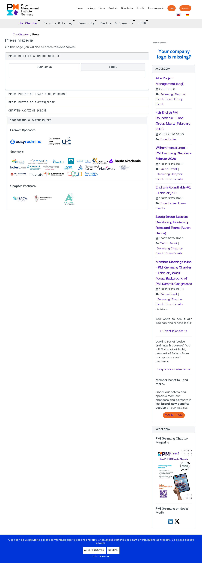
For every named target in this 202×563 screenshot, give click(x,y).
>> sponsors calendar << (173, 369)
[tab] (44, 67)
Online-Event (168, 169)
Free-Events (174, 179)
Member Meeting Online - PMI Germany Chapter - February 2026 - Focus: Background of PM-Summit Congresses (174, 273)
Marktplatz (174, 415)
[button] (77, 56)
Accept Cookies (94, 550)
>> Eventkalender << (173, 331)
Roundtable (168, 139)
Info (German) (101, 556)
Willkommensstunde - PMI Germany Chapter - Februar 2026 (173, 153)
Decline (113, 550)
